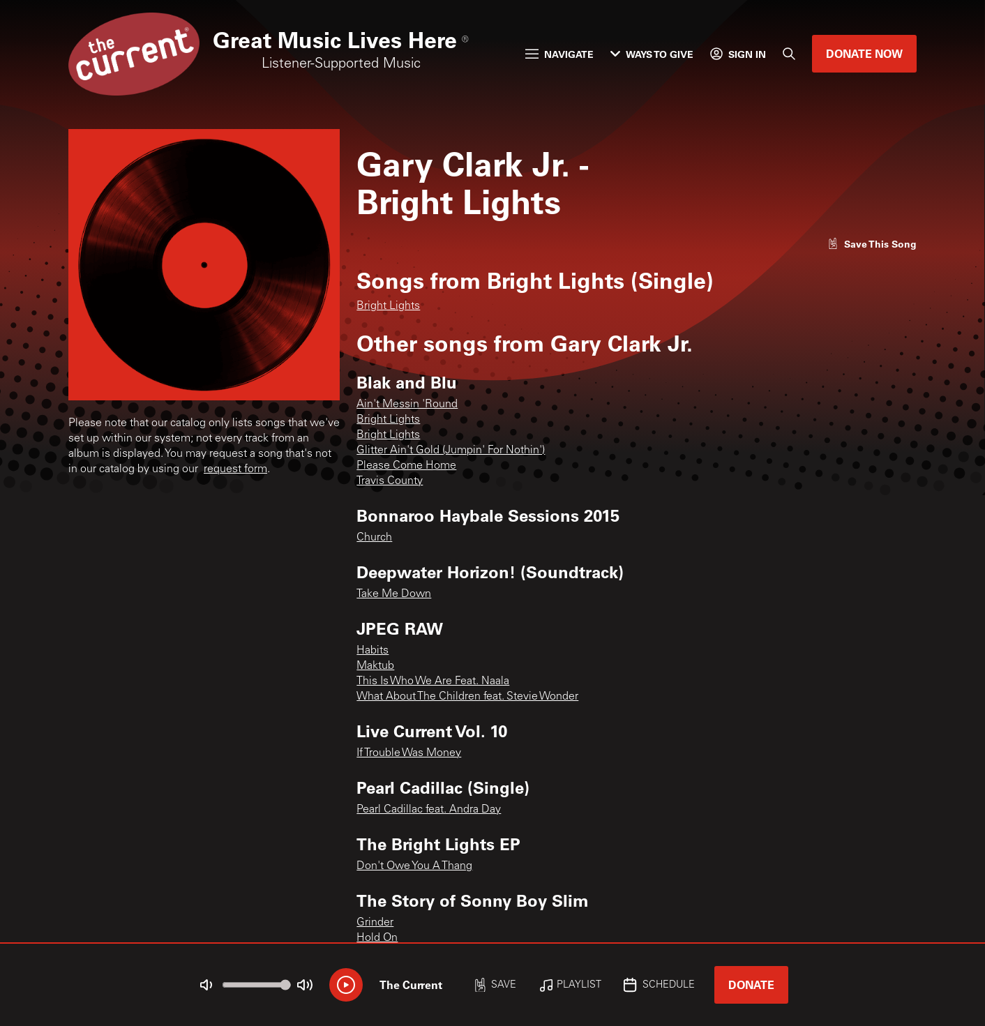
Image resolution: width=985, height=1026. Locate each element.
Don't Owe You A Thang (414, 866)
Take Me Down (393, 594)
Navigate (559, 54)
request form (235, 469)
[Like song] (872, 243)
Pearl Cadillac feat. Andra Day (428, 809)
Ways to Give (651, 54)
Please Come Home (406, 465)
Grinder (374, 922)
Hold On (377, 938)
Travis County (389, 481)
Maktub (375, 666)
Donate (751, 984)
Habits (372, 650)
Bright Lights (388, 306)
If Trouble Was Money (408, 753)
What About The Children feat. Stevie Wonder (467, 696)
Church (374, 537)
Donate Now (864, 53)
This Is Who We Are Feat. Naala (432, 681)
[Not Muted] (206, 985)
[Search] (789, 54)
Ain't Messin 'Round (407, 404)
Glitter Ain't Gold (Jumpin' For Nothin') (450, 450)
